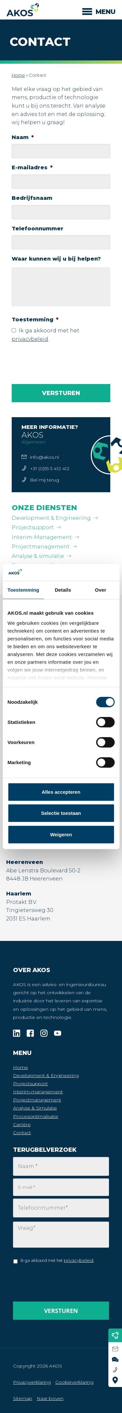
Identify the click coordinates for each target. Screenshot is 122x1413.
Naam (23, 137)
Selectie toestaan (61, 813)
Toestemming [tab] (23, 590)
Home (18, 75)
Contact (22, 1133)
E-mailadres (32, 167)
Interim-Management (42, 537)
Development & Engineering (51, 518)
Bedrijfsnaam (32, 198)
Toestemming (35, 319)
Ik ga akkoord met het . (57, 1260)
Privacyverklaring (32, 1382)
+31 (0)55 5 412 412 (49, 468)
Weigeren (61, 834)
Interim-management (38, 1092)
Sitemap (22, 1398)
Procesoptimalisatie (35, 1116)
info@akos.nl (44, 457)
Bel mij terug (44, 480)
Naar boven (50, 1398)
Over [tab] (100, 590)
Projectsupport (33, 527)
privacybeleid (30, 339)
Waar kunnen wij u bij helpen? (56, 259)
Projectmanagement (41, 547)
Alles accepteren (61, 792)
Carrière (22, 1124)
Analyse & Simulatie (35, 1108)
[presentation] (61, 361)
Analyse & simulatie (38, 556)
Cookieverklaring (74, 1382)
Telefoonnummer (37, 228)
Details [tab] (63, 590)
